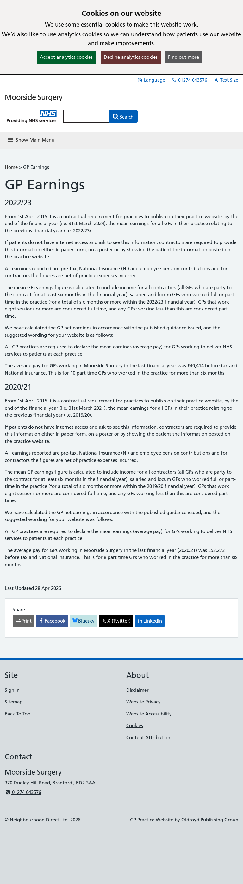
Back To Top (17, 714)
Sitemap (13, 702)
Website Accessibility (149, 714)
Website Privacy (143, 702)
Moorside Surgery (33, 97)
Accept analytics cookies (66, 57)
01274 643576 (189, 80)
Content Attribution (148, 737)
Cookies (134, 725)
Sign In (12, 690)
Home (11, 167)
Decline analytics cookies (131, 57)
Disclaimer (137, 690)
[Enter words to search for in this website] (86, 116)
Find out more (183, 57)
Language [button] (151, 80)
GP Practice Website (151, 820)
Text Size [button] (225, 80)
